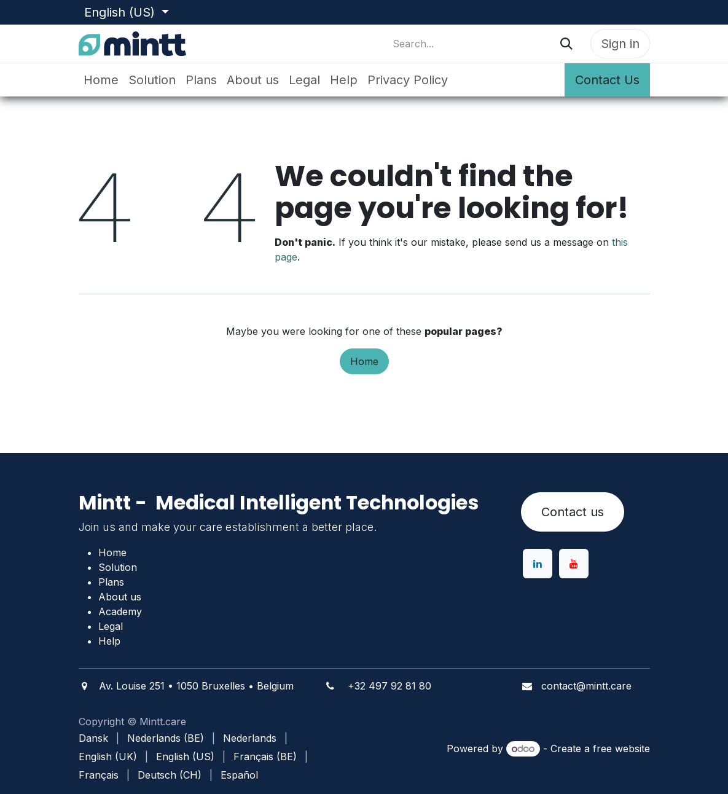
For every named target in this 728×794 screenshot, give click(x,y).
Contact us (572, 512)
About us (119, 597)
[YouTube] (574, 563)
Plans (111, 582)
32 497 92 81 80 (392, 686)
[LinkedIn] (537, 563)
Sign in (620, 43)
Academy (120, 611)
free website (621, 748)
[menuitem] (101, 80)
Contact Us (607, 80)
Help (109, 641)
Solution (117, 567)
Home (364, 361)
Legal (110, 626)
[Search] (566, 43)
